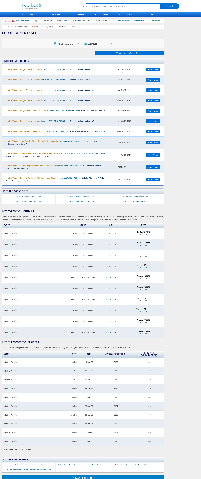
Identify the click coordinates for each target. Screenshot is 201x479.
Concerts (56, 14)
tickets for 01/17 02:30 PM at (49, 80)
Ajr (39, 21)
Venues (104, 14)
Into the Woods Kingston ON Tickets (136, 197)
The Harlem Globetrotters (23, 21)
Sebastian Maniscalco (85, 21)
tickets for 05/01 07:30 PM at (54, 167)
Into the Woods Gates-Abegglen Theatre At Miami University (136, 465)
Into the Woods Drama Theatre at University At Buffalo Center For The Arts (83, 465)
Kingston (109, 277)
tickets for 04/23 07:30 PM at (55, 154)
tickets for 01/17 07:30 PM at (49, 90)
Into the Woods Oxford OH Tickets (82, 202)
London (109, 233)
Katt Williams (159, 21)
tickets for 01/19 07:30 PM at (49, 100)
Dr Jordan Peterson (124, 21)
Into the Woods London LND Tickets (28, 202)
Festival (129, 14)
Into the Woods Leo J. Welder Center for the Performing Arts (28, 470)
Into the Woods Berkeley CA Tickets (28, 197)
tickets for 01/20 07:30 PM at (49, 121)
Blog (153, 14)
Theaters (80, 14)
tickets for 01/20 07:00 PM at (55, 111)
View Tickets (153, 70)
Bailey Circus (66, 21)
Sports (32, 14)
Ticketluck (49, 6)
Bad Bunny (50, 21)
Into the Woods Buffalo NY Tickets (82, 197)
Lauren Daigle (143, 21)
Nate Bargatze (105, 21)
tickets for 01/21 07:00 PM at (55, 131)
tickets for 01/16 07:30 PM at (49, 69)
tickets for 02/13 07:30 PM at (54, 142)
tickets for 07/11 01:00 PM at (54, 179)
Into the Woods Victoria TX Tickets (136, 202)
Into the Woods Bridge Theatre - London (29, 465)
